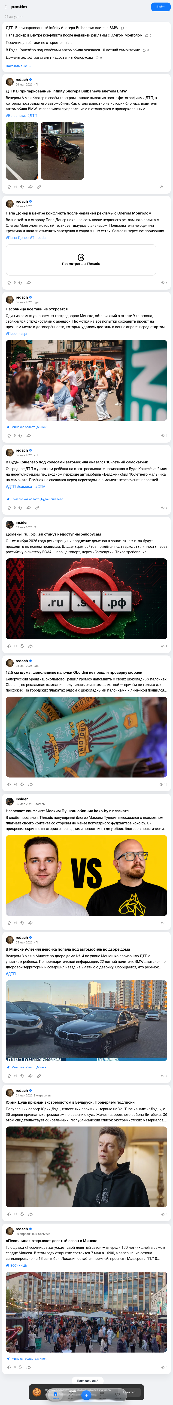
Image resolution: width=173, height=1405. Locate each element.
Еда (36, 302)
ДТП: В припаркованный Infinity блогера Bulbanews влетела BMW (62, 28)
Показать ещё (16, 66)
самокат (26, 486)
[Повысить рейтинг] (9, 186)
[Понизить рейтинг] (22, 186)
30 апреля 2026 (26, 1234)
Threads (39, 238)
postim (19, 6)
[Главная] (55, 1395)
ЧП (35, 84)
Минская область (24, 427)
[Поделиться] (30, 186)
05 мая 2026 (24, 527)
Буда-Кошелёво (52, 499)
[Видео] (71, 1395)
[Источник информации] (38, 186)
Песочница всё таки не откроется (35, 42)
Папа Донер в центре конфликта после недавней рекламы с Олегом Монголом (74, 35)
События (44, 1234)
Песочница (17, 333)
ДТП (33, 115)
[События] (102, 1395)
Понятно (129, 1392)
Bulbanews (17, 115)
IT (34, 527)
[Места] (117, 1395)
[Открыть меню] (6, 7)
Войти (160, 7)
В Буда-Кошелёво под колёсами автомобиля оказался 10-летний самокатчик (73, 50)
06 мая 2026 (24, 84)
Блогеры (39, 804)
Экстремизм (42, 1095)
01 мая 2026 (24, 1095)
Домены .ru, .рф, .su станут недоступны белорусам (49, 57)
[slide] (22, 151)
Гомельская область (26, 499)
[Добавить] (86, 1395)
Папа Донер (18, 238)
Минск (41, 427)
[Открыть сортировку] (14, 16)
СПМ (41, 486)
